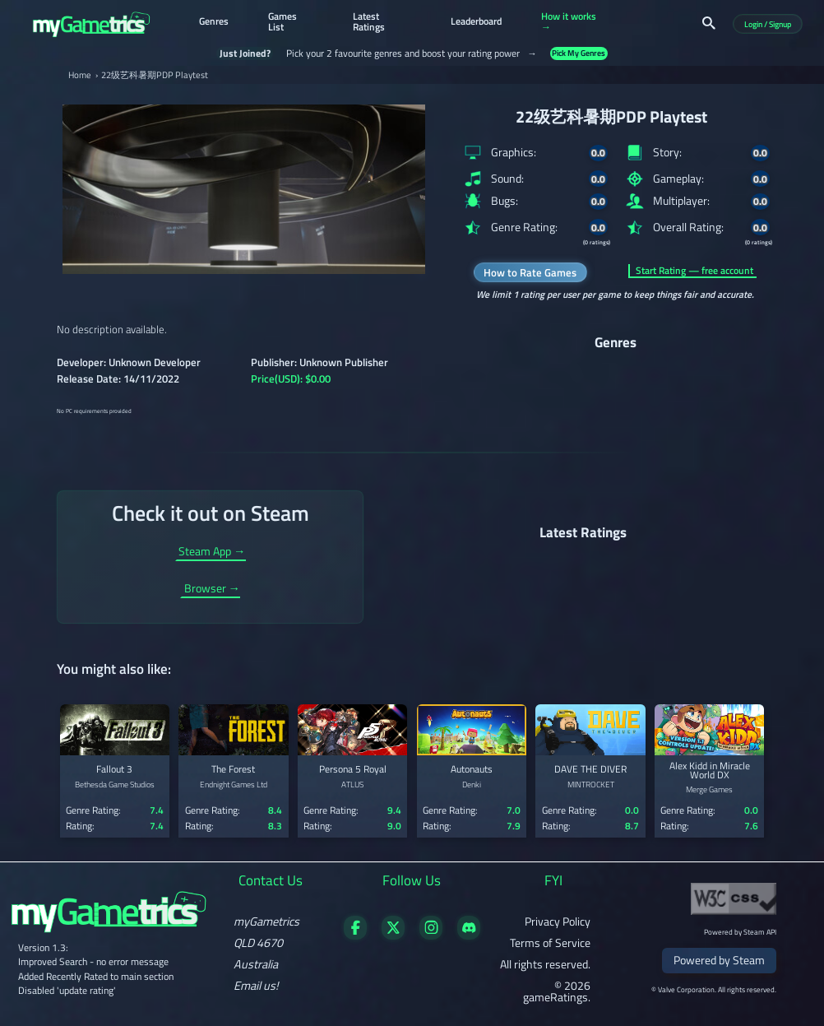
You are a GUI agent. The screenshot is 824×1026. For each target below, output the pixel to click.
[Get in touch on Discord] (469, 935)
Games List (282, 23)
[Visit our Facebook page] (356, 935)
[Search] (708, 23)
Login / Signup (767, 24)
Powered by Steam (719, 960)
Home (79, 75)
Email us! (256, 985)
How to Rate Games (530, 272)
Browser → (212, 590)
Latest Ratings (369, 23)
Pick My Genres (578, 53)
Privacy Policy (557, 921)
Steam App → (211, 552)
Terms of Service (550, 943)
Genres (214, 22)
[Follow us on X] (393, 935)
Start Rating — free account (694, 270)
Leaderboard (476, 22)
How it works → (568, 23)
